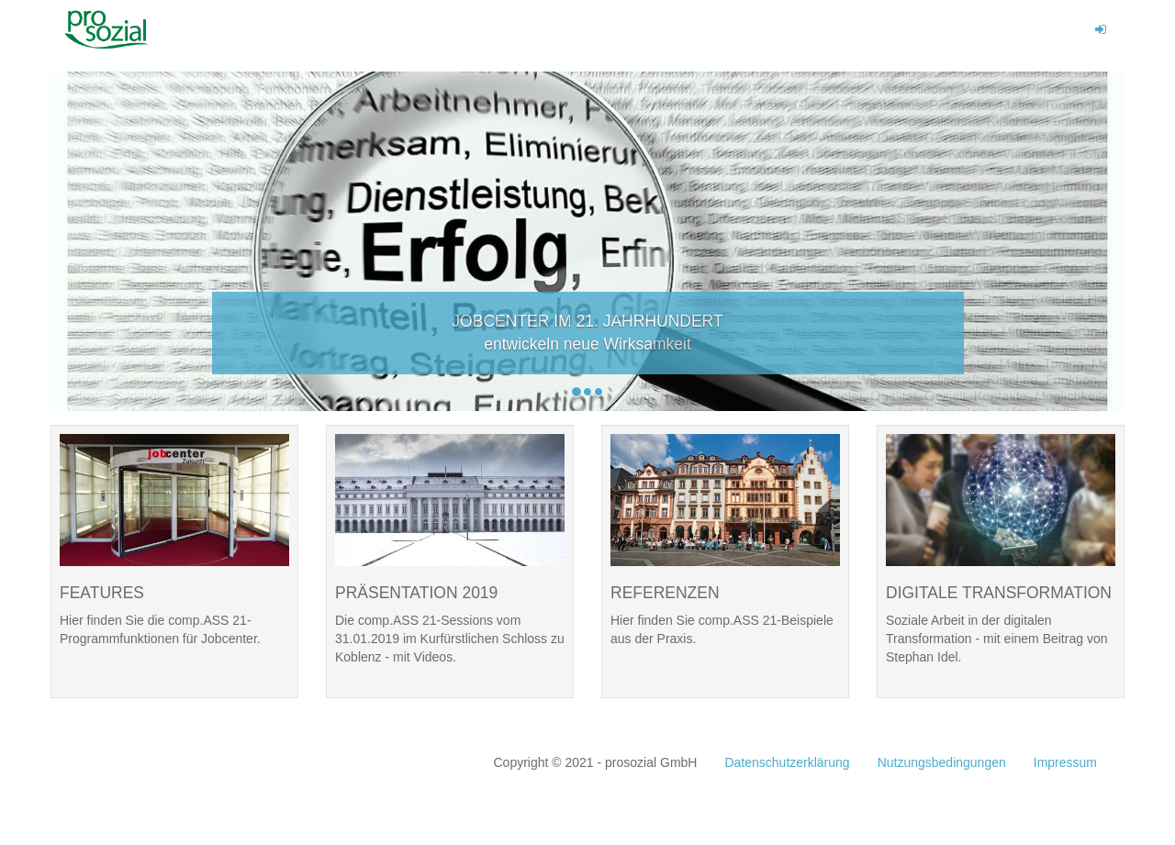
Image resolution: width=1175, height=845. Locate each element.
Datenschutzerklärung (786, 762)
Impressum (1065, 762)
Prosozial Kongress (113, 29)
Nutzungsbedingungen (942, 762)
